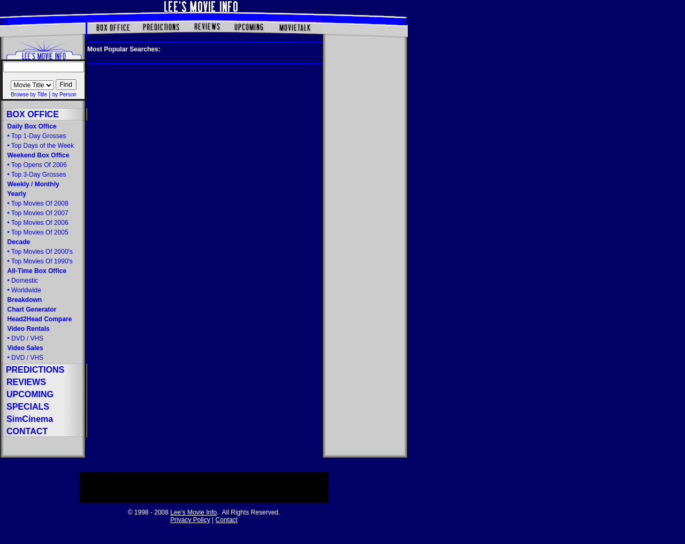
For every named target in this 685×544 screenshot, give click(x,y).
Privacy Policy (190, 520)
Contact (227, 520)
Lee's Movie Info (193, 512)
